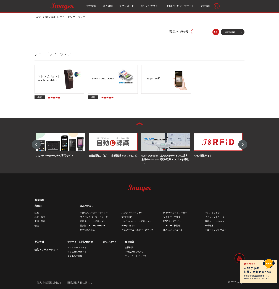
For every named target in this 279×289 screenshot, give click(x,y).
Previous (36, 144)
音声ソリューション (214, 221)
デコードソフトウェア (215, 230)
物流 (37, 226)
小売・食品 (40, 217)
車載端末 (209, 226)
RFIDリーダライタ (172, 221)
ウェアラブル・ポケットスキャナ (138, 230)
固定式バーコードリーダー (93, 221)
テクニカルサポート (77, 252)
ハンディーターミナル (132, 213)
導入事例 (39, 242)
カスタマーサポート (77, 248)
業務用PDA (127, 217)
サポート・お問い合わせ (80, 242)
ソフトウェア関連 (171, 217)
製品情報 (39, 200)
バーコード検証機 (171, 226)
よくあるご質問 (74, 256)
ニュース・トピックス (135, 256)
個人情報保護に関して (49, 282)
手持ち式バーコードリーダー (94, 213)
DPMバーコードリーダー (175, 213)
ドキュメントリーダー (215, 217)
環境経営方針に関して (79, 282)
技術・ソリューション (46, 250)
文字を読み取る (87, 230)
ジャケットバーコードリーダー (136, 221)
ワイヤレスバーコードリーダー (95, 217)
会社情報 (129, 242)
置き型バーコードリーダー (93, 226)
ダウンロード (110, 242)
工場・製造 (40, 221)
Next (242, 144)
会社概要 (129, 248)
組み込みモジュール (173, 230)
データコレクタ (129, 226)
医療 (37, 213)
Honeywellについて (134, 252)
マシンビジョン (212, 213)
